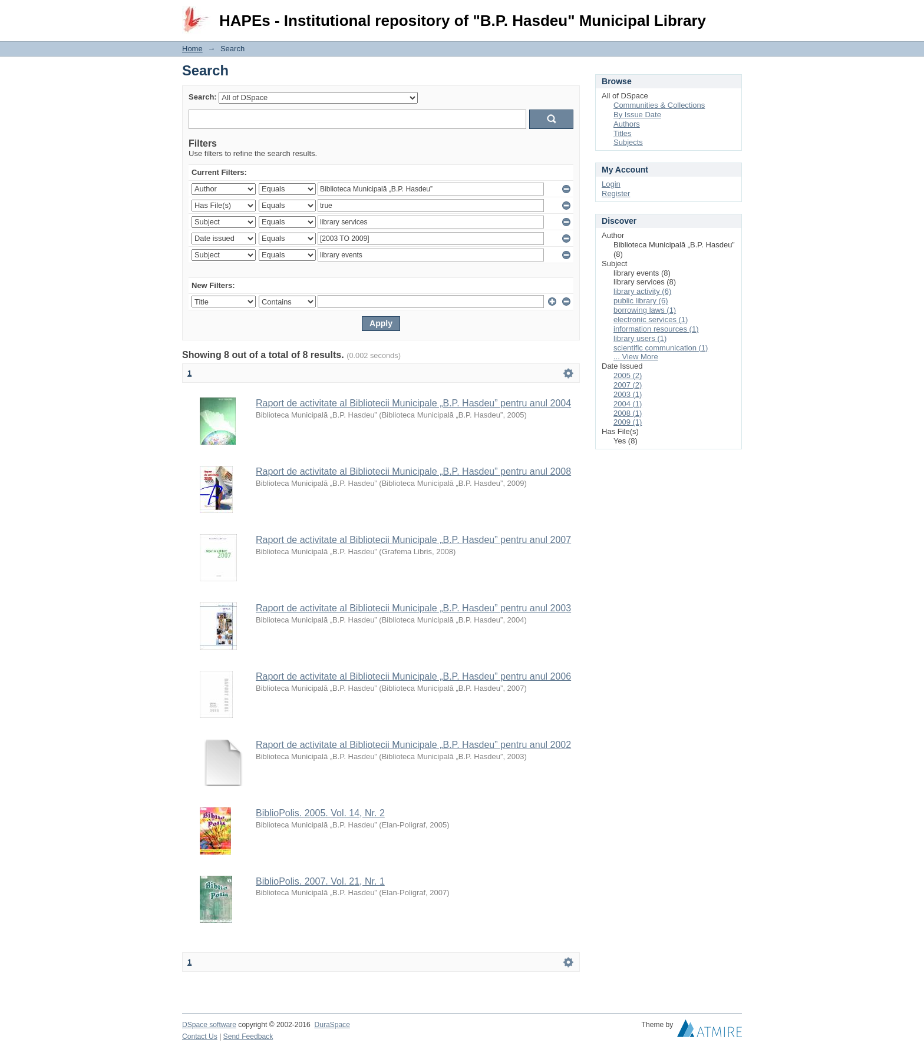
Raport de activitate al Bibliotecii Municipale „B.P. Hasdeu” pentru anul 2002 (413, 745)
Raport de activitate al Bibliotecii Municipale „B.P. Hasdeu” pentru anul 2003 (413, 608)
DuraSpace (331, 1025)
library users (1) (639, 338)
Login (732, 14)
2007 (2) (627, 384)
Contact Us (199, 1036)
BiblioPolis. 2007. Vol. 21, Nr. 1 (320, 881)
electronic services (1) (650, 319)
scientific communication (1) (660, 347)
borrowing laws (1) (644, 310)
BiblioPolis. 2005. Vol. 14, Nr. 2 (320, 813)
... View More (635, 356)
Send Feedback (248, 1036)
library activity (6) (642, 291)
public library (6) (640, 300)
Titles (622, 133)
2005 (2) (627, 375)
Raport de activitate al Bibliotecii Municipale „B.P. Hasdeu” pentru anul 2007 (413, 540)
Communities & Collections (659, 105)
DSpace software (209, 1025)
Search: (203, 96)
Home (192, 48)
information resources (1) (656, 329)
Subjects (628, 142)
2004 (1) (627, 403)
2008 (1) (627, 413)
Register (616, 193)
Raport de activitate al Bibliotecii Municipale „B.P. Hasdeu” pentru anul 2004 (413, 403)
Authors (626, 124)
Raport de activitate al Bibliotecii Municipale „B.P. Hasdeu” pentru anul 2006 (413, 676)
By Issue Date (637, 114)
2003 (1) (627, 394)
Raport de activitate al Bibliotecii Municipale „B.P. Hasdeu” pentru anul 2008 (413, 471)
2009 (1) (627, 422)
